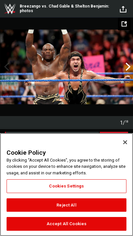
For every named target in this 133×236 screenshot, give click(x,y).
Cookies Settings (66, 186)
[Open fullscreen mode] (124, 24)
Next (127, 67)
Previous (5, 67)
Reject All (66, 205)
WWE (10, 9)
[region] (66, 184)
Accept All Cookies (66, 223)
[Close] (125, 142)
